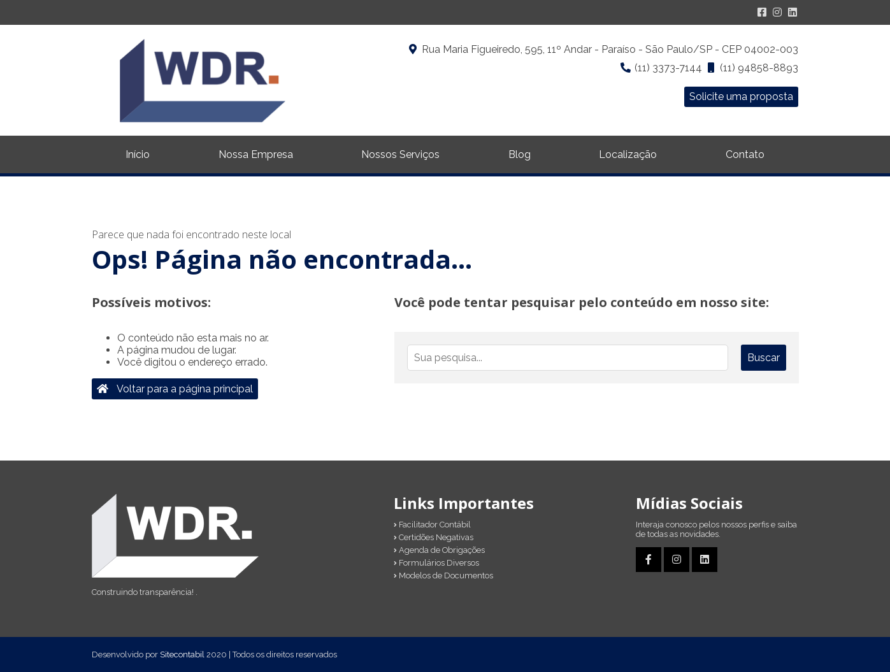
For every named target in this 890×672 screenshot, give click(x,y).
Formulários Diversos (436, 563)
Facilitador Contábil (432, 524)
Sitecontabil (182, 654)
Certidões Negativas (433, 537)
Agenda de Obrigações (439, 550)
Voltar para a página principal (175, 389)
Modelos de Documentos (443, 575)
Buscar (763, 358)
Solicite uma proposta (741, 96)
